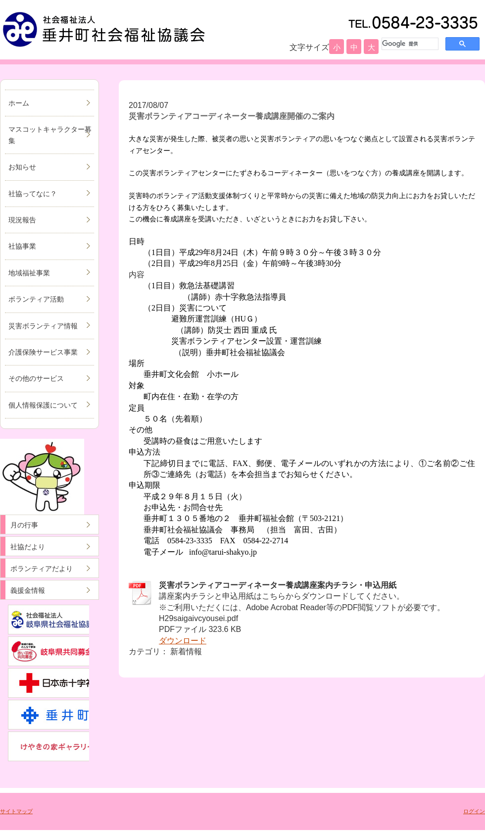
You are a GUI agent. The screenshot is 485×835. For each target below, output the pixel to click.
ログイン (474, 811)
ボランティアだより (41, 569)
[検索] (409, 43)
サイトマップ (16, 811)
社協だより (27, 547)
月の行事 (24, 525)
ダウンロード (182, 640)
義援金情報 (27, 590)
